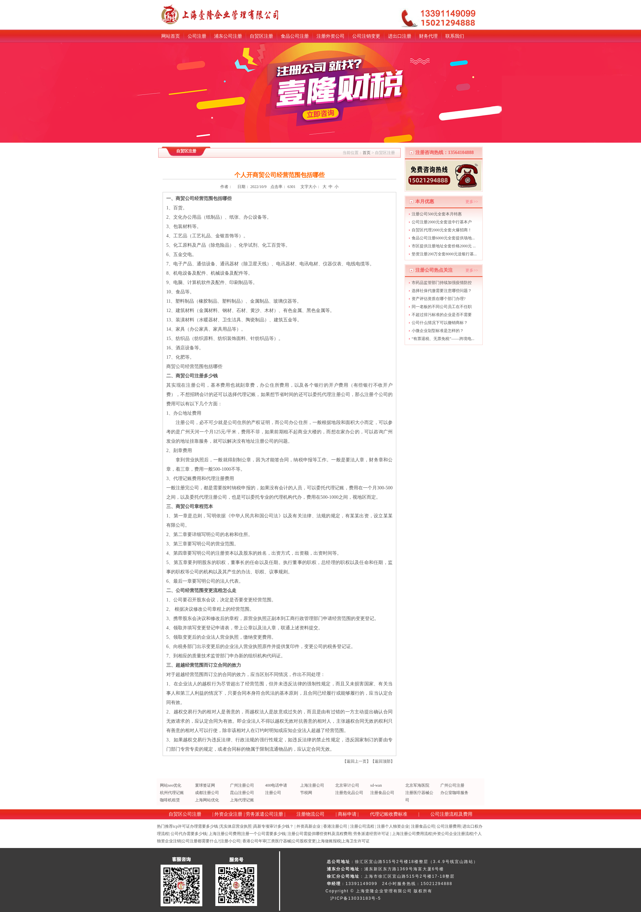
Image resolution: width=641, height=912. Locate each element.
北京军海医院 (417, 785)
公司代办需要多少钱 (189, 833)
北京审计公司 (347, 785)
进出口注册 (399, 36)
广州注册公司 (242, 785)
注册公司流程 (362, 826)
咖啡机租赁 (170, 800)
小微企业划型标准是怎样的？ (438, 330)
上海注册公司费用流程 (412, 833)
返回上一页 (357, 761)
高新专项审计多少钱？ (273, 826)
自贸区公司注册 (185, 814)
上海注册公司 (312, 785)
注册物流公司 (310, 814)
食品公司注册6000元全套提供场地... (443, 238)
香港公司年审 (254, 841)
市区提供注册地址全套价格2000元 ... (444, 246)
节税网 (306, 792)
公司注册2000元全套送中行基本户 (442, 222)
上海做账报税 (329, 841)
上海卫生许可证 (356, 841)
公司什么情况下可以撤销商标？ (440, 322)
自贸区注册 (261, 36)
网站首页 (170, 36)
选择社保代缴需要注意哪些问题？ (442, 290)
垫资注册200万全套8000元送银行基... (444, 254)
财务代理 (428, 36)
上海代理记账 (242, 800)
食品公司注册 (295, 36)
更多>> (471, 201)
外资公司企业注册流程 (453, 833)
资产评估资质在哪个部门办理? (438, 298)
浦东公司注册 (228, 36)
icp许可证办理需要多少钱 (195, 826)
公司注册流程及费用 (451, 814)
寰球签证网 (205, 785)
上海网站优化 (207, 800)
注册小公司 (230, 841)
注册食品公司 (382, 792)
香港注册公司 (335, 826)
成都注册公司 (207, 792)
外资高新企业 (308, 826)
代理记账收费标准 (388, 814)
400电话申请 (276, 785)
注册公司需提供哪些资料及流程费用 (319, 833)
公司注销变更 (366, 36)
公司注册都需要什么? (200, 841)
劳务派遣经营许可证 (371, 833)
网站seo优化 (170, 785)
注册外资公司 (330, 36)
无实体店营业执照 (236, 826)
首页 (367, 152)
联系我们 (454, 36)
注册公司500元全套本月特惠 (437, 214)
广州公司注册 (452, 785)
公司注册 (197, 36)
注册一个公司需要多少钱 (263, 833)
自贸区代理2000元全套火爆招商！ (442, 230)
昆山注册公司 (242, 792)
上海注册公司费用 (225, 833)
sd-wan (376, 785)
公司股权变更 (304, 841)
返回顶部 (383, 761)
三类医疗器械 (279, 841)
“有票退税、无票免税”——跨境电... (443, 338)
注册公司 (273, 792)
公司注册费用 (449, 826)
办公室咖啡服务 (454, 792)
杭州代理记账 (172, 792)
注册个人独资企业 (393, 826)
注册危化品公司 (349, 792)
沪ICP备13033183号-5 (355, 898)
